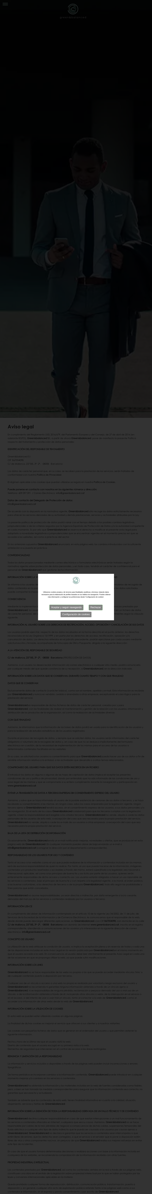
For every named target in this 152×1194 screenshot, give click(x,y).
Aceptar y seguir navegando (66, 607)
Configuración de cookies (76, 614)
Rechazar (95, 607)
